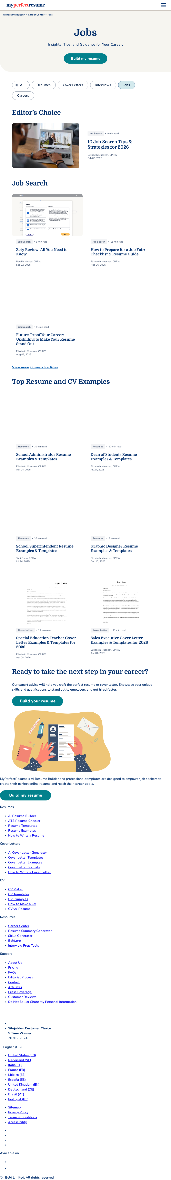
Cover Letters (73, 85)
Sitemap (14, 1107)
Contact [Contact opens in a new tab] (14, 982)
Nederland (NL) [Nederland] (19, 1060)
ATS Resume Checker (24, 821)
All (22, 85)
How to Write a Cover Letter (29, 872)
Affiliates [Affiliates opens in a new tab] (15, 987)
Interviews (103, 85)
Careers (23, 95)
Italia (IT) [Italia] (15, 1065)
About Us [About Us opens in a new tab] (15, 962)
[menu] (163, 5)
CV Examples (18, 899)
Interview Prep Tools (23, 945)
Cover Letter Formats (24, 867)
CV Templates (18, 894)
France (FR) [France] (16, 1070)
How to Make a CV (22, 904)
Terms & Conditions (22, 1117)
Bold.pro (14, 940)
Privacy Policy (18, 1112)
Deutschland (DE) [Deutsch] (21, 1089)
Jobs (126, 85)
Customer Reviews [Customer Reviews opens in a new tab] (22, 997)
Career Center (36, 14)
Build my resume (85, 58)
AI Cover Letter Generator (27, 852)
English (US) (11, 1047)
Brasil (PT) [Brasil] (16, 1094)
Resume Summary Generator (30, 931)
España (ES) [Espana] (17, 1079)
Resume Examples (22, 830)
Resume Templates (22, 825)
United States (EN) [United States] (22, 1055)
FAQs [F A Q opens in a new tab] (12, 972)
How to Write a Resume (26, 835)
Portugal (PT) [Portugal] (18, 1099)
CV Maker (15, 889)
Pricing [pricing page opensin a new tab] (13, 967)
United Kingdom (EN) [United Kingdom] (23, 1084)
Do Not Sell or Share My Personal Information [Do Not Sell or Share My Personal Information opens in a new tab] (42, 1002)
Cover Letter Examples (25, 862)
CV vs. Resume (19, 909)
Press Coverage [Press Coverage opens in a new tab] (20, 992)
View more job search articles (35, 367)
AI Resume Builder (14, 14)
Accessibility (17, 1122)
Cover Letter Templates (25, 857)
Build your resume (38, 701)
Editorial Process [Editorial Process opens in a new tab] (20, 977)
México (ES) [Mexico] (17, 1075)
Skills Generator (20, 936)
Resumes (44, 85)
